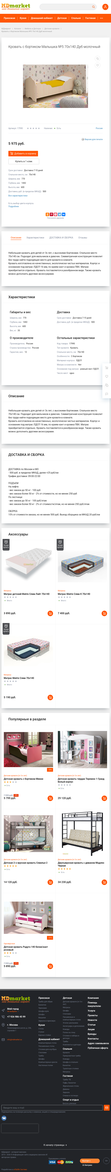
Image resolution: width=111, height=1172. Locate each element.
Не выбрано (13, 1011)
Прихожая (9, 18)
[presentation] (19, 1128)
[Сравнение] (106, 385)
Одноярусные (9, 944)
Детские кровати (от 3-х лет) (15, 776)
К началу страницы (55, 1145)
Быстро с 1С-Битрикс (87, 1161)
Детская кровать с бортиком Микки (23, 779)
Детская (62, 18)
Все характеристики (17, 195)
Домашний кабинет (42, 18)
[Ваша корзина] (106, 367)
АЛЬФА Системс (20, 1170)
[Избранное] (106, 376)
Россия (99, 128)
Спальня (76, 18)
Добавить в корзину (23, 153)
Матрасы (7, 591)
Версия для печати (94, 139)
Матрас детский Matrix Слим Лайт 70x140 (26, 594)
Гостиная (90, 18)
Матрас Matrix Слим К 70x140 (74, 594)
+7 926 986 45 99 (16, 1016)
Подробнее (13, 206)
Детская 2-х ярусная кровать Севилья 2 (25, 862)
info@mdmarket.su (14, 1040)
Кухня (23, 18)
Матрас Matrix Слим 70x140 (19, 678)
